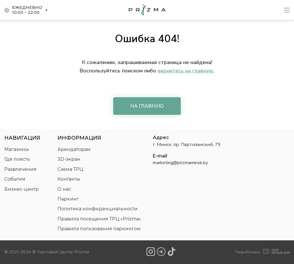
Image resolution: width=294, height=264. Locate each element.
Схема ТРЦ (70, 169)
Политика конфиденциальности (97, 208)
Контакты (68, 179)
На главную (147, 106)
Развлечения (20, 169)
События (14, 179)
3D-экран (68, 159)
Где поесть (17, 159)
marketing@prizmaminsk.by (180, 163)
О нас (64, 189)
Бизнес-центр (21, 189)
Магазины (16, 149)
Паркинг (68, 199)
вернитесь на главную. (186, 70)
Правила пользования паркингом (99, 228)
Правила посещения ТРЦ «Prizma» (99, 219)
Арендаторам (74, 149)
